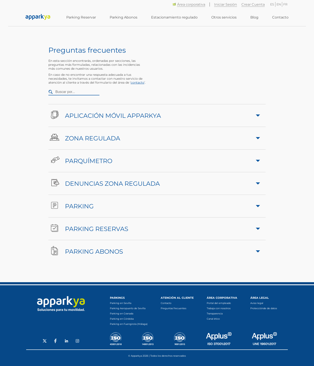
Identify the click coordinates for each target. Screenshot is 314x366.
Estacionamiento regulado (174, 17)
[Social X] (44, 341)
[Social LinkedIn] (66, 341)
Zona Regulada (154, 138)
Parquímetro (154, 161)
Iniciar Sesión (225, 4)
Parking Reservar (81, 17)
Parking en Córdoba (122, 318)
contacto (137, 82)
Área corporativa (188, 4)
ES (272, 4)
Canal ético (213, 318)
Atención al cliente (177, 297)
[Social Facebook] (55, 341)
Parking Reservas (154, 229)
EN (278, 4)
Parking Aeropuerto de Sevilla (127, 308)
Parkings (117, 297)
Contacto (280, 17)
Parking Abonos (123, 17)
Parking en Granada (121, 313)
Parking (154, 206)
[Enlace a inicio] (38, 17)
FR (285, 4)
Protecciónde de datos (263, 308)
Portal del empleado (219, 303)
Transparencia (215, 313)
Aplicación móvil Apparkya (154, 115)
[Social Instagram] (77, 341)
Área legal (259, 297)
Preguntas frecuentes (173, 308)
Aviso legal (256, 303)
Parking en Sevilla (120, 303)
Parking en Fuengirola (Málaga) (129, 324)
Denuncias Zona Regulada (154, 183)
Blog (254, 17)
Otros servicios (224, 17)
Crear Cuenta (253, 4)
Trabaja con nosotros (218, 308)
